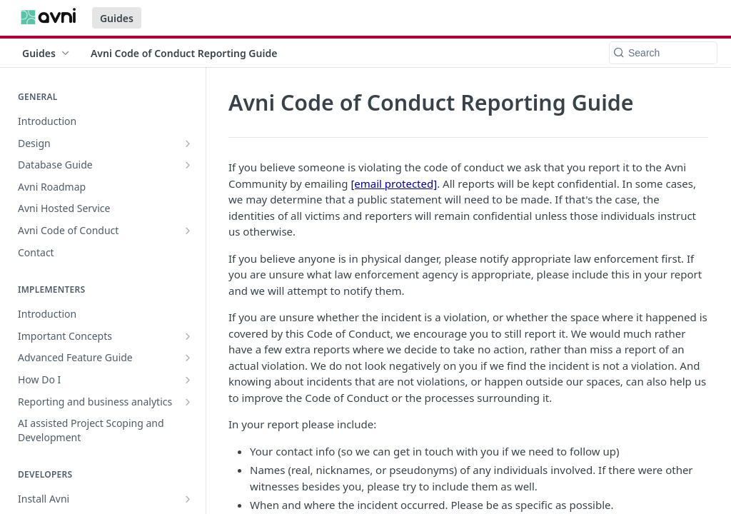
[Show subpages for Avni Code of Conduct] (187, 230)
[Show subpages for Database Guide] (187, 165)
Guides (116, 18)
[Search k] (663, 53)
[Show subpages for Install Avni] (187, 499)
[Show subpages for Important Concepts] (187, 336)
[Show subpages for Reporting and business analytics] (187, 402)
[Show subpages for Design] (187, 143)
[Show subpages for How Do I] (187, 380)
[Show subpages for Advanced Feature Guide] (187, 357)
